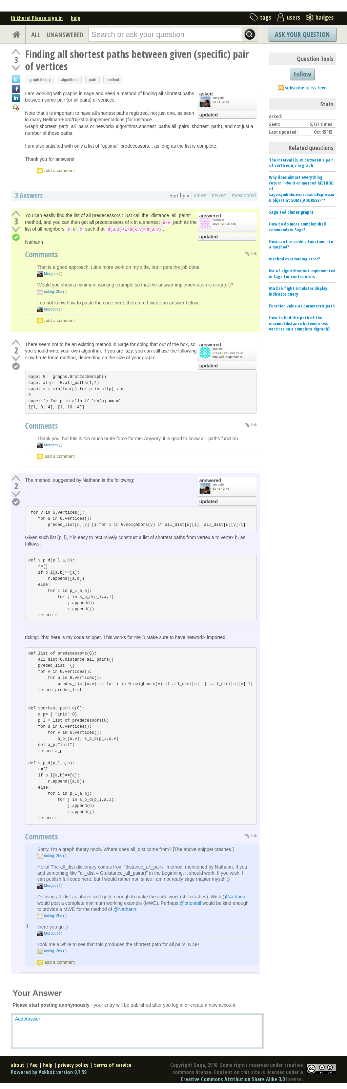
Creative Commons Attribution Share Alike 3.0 (233, 1079)
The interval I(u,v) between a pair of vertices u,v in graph (301, 163)
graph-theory (39, 80)
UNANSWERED (65, 34)
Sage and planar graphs (291, 212)
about (17, 1065)
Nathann (218, 219)
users (293, 17)
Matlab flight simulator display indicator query (298, 291)
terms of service (112, 1065)
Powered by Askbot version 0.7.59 (48, 1072)
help (75, 18)
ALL (35, 34)
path (92, 80)
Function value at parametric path (302, 306)
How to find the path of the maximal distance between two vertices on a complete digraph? (299, 323)
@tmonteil (190, 903)
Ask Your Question (302, 34)
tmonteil (217, 348)
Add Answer (27, 1019)
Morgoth (218, 98)
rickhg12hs (53, 292)
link (254, 253)
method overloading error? (294, 259)
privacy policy (73, 1065)
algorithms (69, 80)
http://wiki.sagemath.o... (228, 357)
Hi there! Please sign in (37, 18)
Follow (302, 74)
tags (265, 17)
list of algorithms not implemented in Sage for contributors (302, 273)
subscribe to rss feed (306, 87)
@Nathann (234, 896)
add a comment (59, 170)
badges (324, 17)
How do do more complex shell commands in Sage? (297, 227)
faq (34, 1065)
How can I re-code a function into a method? (301, 244)
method (113, 80)
